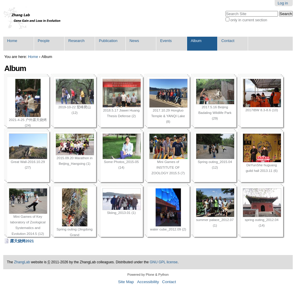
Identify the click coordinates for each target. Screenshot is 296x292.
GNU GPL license (164, 262)
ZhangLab (22, 262)
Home (12, 40)
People (43, 40)
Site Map (126, 282)
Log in (283, 3)
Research (76, 40)
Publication (108, 40)
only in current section (248, 20)
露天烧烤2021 (22, 241)
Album (196, 40)
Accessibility (148, 282)
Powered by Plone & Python (147, 274)
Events (166, 40)
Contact (227, 40)
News (134, 40)
